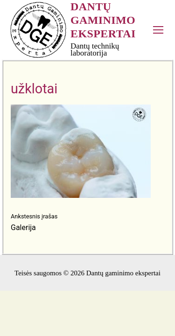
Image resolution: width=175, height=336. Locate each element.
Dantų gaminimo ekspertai (103, 20)
